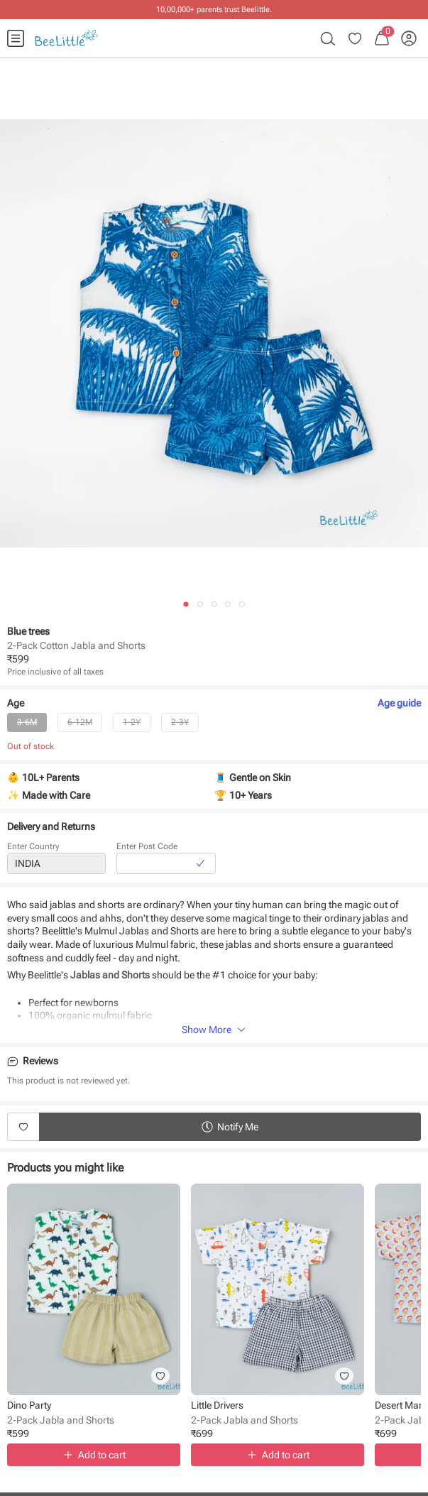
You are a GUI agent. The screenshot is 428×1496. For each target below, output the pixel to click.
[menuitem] (15, 38)
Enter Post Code (146, 849)
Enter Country (33, 849)
